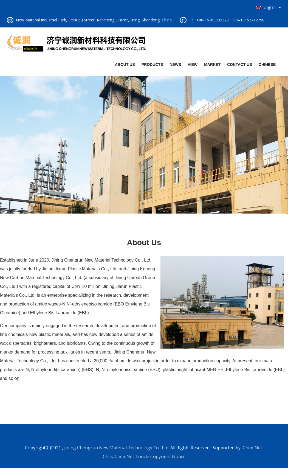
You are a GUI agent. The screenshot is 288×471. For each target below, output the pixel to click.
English (266, 7)
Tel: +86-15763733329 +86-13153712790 (226, 19)
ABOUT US (125, 64)
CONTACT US (239, 64)
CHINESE (267, 64)
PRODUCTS (152, 64)
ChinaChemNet (118, 456)
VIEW (192, 64)
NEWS (175, 64)
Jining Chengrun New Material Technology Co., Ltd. (116, 448)
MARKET (212, 64)
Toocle (142, 456)
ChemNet (252, 448)
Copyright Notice (167, 456)
